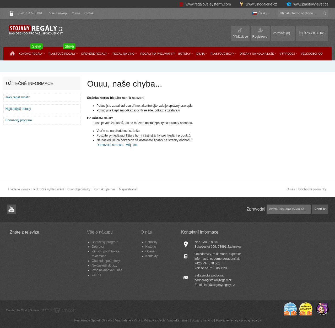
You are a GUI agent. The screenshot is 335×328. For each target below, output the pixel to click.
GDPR (96, 275)
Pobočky (151, 242)
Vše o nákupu (58, 13)
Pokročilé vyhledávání (48, 189)
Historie (150, 246)
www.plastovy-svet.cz (307, 4)
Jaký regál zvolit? (18, 97)
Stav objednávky (78, 189)
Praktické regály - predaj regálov (238, 320)
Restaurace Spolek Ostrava (93, 320)
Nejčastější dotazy (18, 109)
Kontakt (89, 13)
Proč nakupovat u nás (107, 270)
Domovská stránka (109, 145)
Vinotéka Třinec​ (178, 320)
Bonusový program (19, 120)
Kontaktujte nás (105, 189)
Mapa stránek (128, 189)
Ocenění (151, 251)
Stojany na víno (202, 320)
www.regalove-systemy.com (206, 4)
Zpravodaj (256, 209)
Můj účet (131, 145)
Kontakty (151, 256)
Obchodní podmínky (312, 189)
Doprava (98, 246)
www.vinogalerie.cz (259, 4)
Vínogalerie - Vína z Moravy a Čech (140, 320)
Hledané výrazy (19, 189)
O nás (76, 13)
